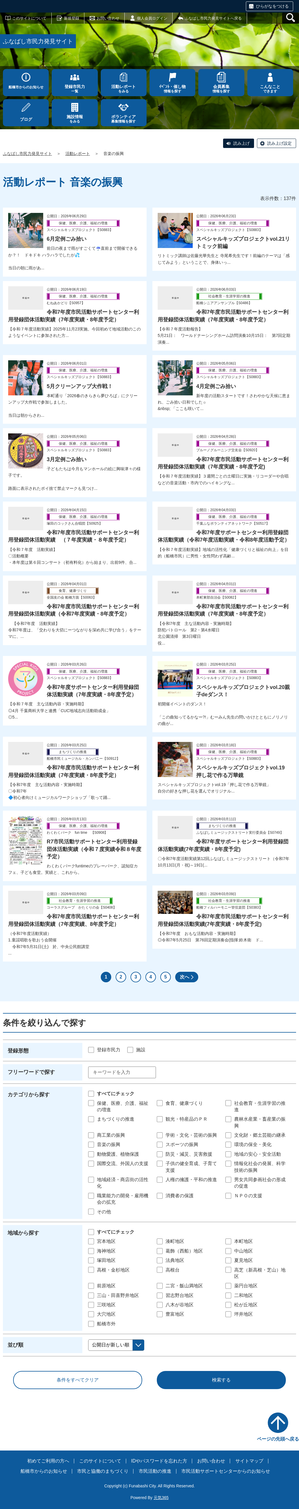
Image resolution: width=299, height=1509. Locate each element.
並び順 (15, 1345)
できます (270, 88)
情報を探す (172, 88)
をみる (124, 88)
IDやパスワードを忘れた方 (159, 1460)
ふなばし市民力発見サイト (27, 153)
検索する (221, 1379)
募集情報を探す (124, 118)
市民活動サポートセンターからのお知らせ (225, 1471)
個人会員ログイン (152, 18)
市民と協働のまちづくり (102, 1471)
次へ (184, 976)
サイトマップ (249, 1460)
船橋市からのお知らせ (26, 87)
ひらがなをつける (272, 6)
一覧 (75, 88)
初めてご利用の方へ (48, 1460)
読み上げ (241, 143)
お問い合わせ (108, 18)
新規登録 (71, 18)
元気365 (161, 1497)
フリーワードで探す (31, 1072)
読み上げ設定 (279, 143)
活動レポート (77, 153)
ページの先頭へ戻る (278, 1438)
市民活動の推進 (155, 1471)
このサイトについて (29, 18)
